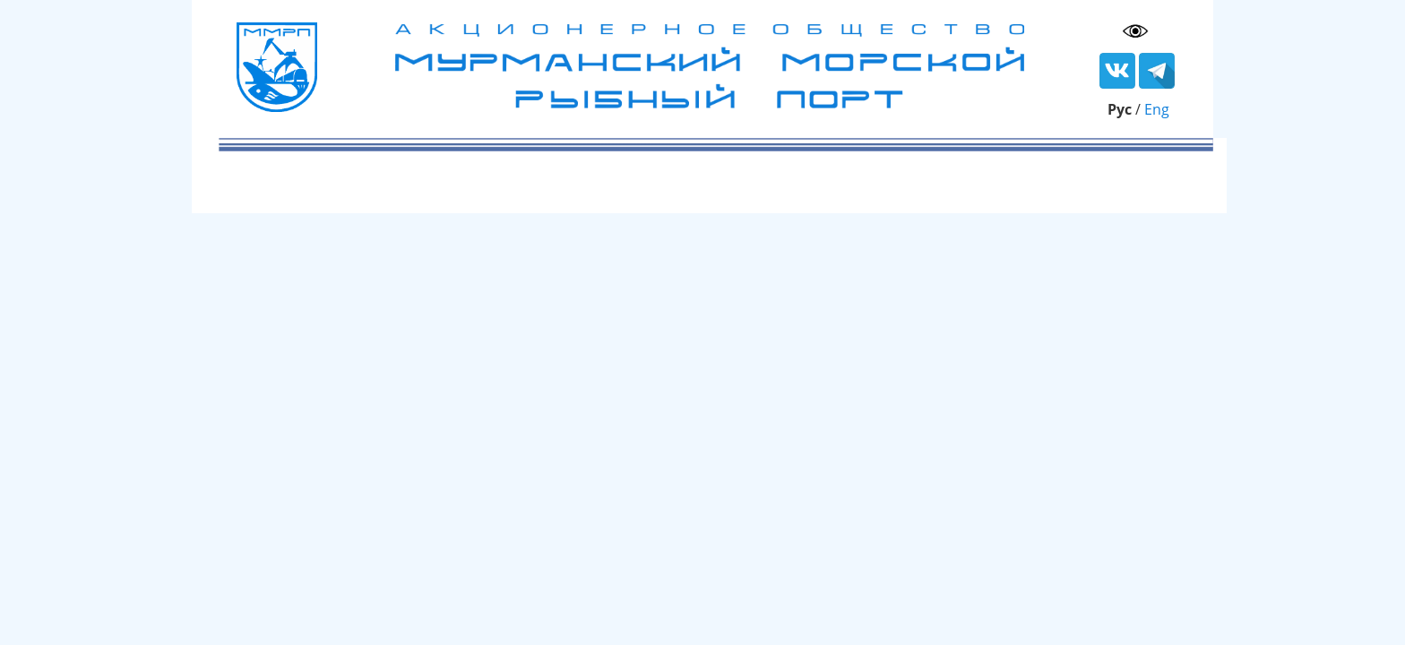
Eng (1156, 109)
